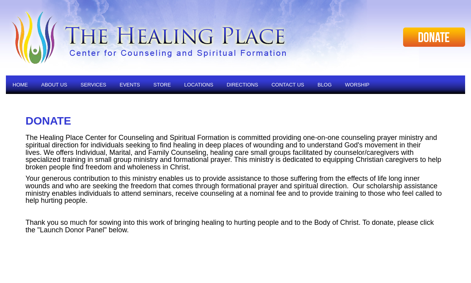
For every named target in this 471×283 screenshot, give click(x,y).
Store (162, 85)
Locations (198, 85)
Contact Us (288, 85)
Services (93, 85)
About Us (54, 85)
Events (130, 85)
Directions (242, 85)
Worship (357, 85)
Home (20, 85)
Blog (325, 85)
